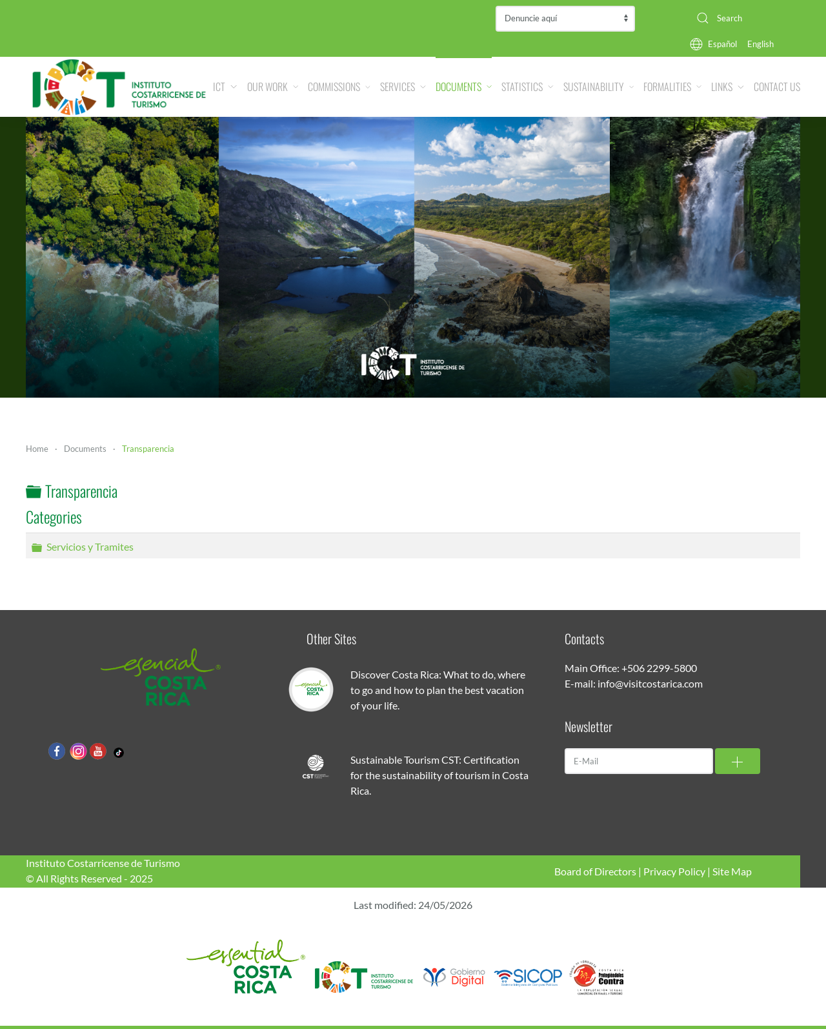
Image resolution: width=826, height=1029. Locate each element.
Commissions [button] (339, 86)
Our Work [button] (273, 86)
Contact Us (777, 86)
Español (722, 44)
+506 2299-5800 (659, 668)
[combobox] (743, 18)
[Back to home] (119, 87)
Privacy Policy (674, 871)
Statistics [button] (527, 86)
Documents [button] (464, 86)
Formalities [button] (672, 86)
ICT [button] (225, 86)
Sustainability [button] (598, 86)
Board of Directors (595, 871)
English (760, 44)
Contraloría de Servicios (565, 19)
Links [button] (727, 86)
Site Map (732, 871)
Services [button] (403, 86)
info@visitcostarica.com (650, 683)
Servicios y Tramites (90, 546)
